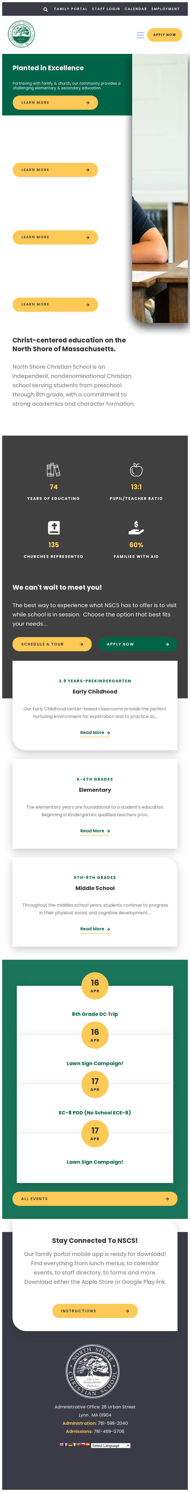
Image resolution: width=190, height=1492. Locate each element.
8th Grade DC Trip (95, 1014)
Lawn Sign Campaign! (95, 1063)
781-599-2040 (113, 1423)
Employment (165, 9)
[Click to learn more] (55, 102)
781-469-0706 (109, 1431)
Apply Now (160, 34)
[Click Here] (95, 733)
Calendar (136, 9)
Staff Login (106, 9)
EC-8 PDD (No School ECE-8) (95, 1112)
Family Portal (71, 9)
